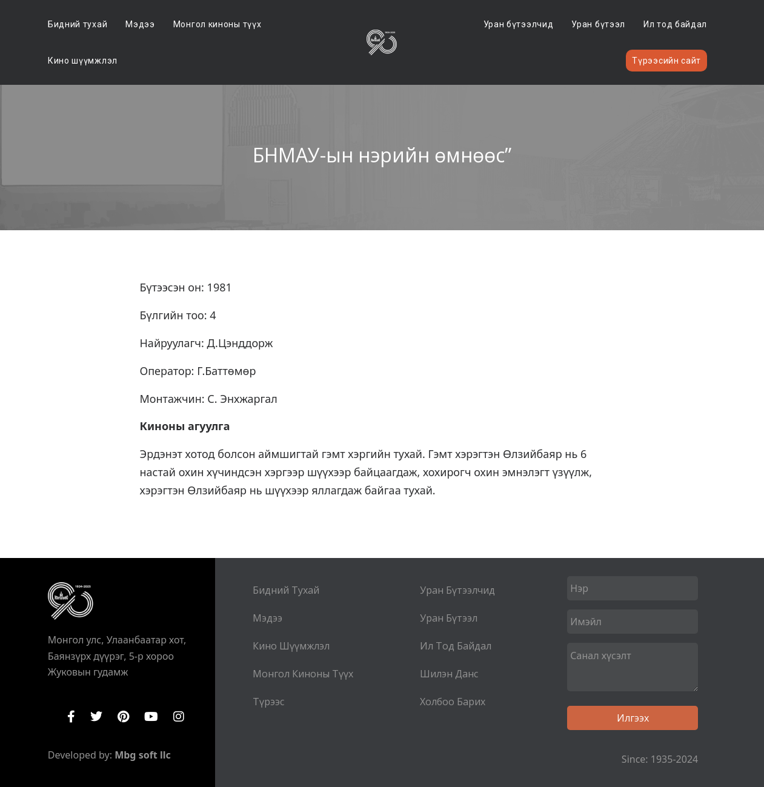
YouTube (151, 717)
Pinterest (123, 717)
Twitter (96, 717)
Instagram (178, 717)
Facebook (71, 717)
